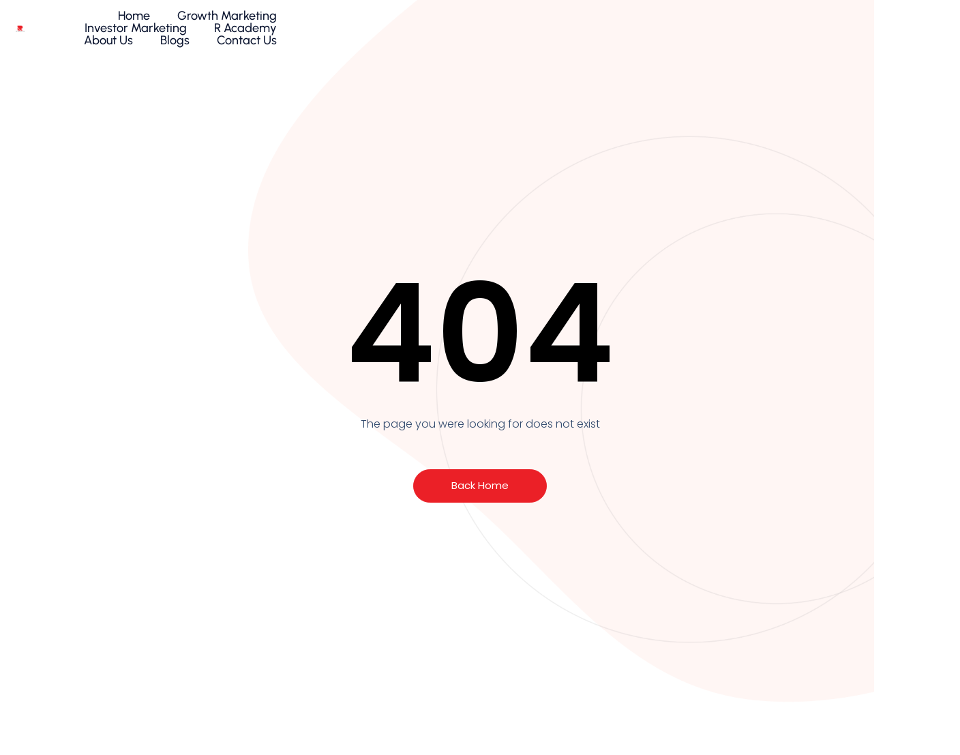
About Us (734, 26)
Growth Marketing (413, 26)
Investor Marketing (541, 26)
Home (320, 26)
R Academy (651, 26)
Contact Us (873, 26)
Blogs (800, 26)
